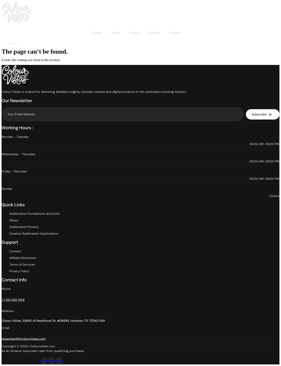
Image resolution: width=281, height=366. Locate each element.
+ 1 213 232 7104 (13, 300)
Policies (154, 32)
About (114, 32)
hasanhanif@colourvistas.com (24, 339)
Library (134, 32)
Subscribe (262, 114)
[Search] (40, 43)
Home (96, 32)
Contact (176, 32)
